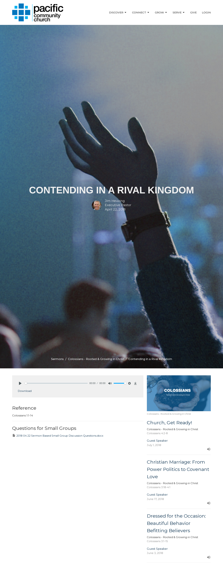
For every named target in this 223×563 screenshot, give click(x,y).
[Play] (20, 383)
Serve (179, 12)
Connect (141, 12)
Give (193, 12)
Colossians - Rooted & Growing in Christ (96, 359)
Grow (161, 12)
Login (206, 12)
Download (25, 391)
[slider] (56, 383)
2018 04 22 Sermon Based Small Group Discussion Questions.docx (57, 435)
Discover (118, 12)
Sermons (57, 359)
